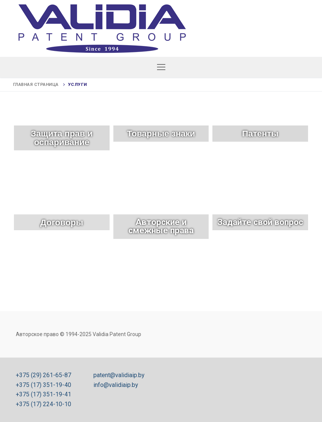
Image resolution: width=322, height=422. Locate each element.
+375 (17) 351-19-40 (43, 384)
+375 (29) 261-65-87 (43, 375)
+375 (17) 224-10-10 (43, 404)
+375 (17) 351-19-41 (43, 394)
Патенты (260, 133)
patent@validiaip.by (119, 375)
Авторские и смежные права (161, 226)
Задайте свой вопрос (260, 222)
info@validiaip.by (115, 384)
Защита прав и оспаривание (62, 137)
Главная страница (36, 84)
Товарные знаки (161, 133)
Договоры (61, 222)
